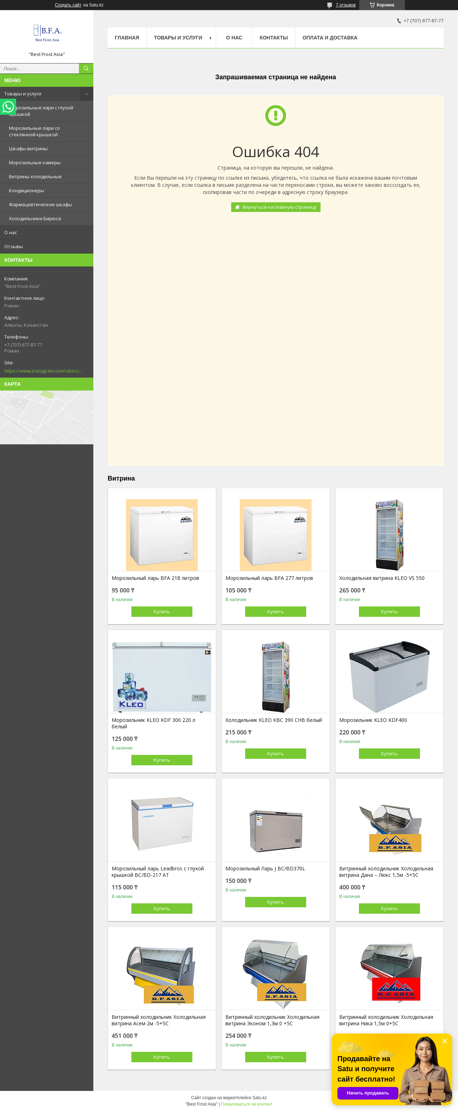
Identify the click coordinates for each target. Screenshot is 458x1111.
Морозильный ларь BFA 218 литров (155, 578)
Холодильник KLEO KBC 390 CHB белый (273, 720)
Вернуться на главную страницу (280, 207)
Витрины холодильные (35, 176)
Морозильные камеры (35, 162)
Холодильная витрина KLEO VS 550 (382, 578)
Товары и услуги (22, 93)
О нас (10, 232)
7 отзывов (346, 5)
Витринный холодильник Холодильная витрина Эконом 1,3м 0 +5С (272, 1020)
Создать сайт (68, 5)
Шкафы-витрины (28, 148)
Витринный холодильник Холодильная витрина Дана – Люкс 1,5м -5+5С (386, 871)
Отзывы (13, 246)
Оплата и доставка (330, 38)
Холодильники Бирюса (35, 218)
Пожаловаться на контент (246, 1104)
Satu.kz (259, 1097)
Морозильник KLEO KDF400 (373, 720)
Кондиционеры (26, 190)
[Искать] (86, 68)
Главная (127, 38)
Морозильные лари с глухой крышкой (41, 110)
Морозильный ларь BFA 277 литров (269, 578)
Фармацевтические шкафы (40, 204)
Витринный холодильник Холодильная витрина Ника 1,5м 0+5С (386, 1020)
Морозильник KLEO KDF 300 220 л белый (153, 723)
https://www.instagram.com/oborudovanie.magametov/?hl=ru (43, 371)
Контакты (274, 38)
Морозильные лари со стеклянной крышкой (34, 131)
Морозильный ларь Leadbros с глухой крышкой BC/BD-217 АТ (158, 871)
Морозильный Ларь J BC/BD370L (265, 868)
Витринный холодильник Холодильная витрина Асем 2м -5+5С (159, 1020)
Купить (162, 611)
